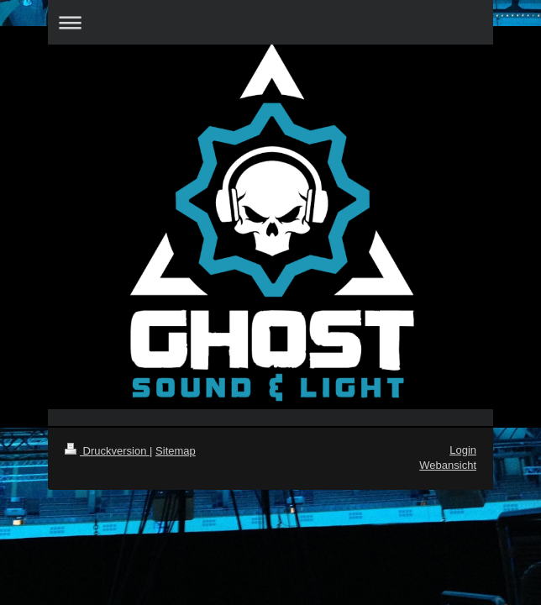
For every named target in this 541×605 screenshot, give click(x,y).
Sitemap (175, 451)
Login (462, 450)
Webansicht (447, 465)
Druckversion (107, 451)
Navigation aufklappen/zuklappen (270, 22)
